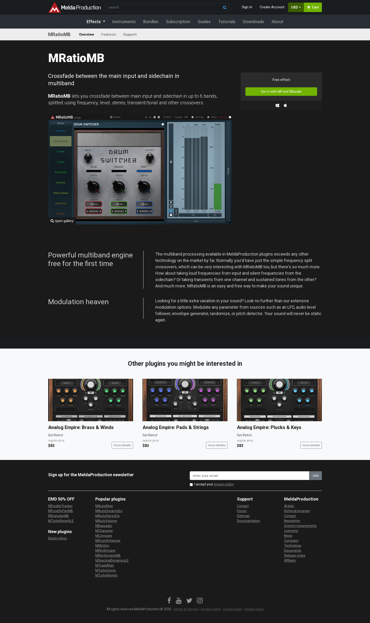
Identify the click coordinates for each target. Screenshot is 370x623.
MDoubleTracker (60, 506)
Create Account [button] (272, 7)
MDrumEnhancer (108, 541)
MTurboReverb (106, 575)
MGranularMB (58, 516)
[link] (169, 601)
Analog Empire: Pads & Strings (176, 427)
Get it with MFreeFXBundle (281, 91)
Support (130, 34)
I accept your (214, 484)
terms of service (186, 609)
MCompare (103, 536)
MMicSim (102, 545)
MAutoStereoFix (107, 516)
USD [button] (294, 7)
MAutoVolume (106, 521)
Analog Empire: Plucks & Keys (269, 427)
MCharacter (104, 531)
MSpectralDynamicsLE (112, 560)
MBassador (103, 526)
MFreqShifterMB (60, 511)
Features (108, 34)
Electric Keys (57, 538)
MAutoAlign (104, 506)
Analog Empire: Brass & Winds (81, 427)
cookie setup (254, 609)
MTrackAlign (104, 565)
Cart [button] (313, 7)
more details (122, 445)
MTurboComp (105, 570)
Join (315, 475)
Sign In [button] (247, 7)
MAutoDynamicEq (108, 511)
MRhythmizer (105, 550)
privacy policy (224, 484)
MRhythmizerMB (108, 555)
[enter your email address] (249, 475)
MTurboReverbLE (61, 521)
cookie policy (232, 609)
